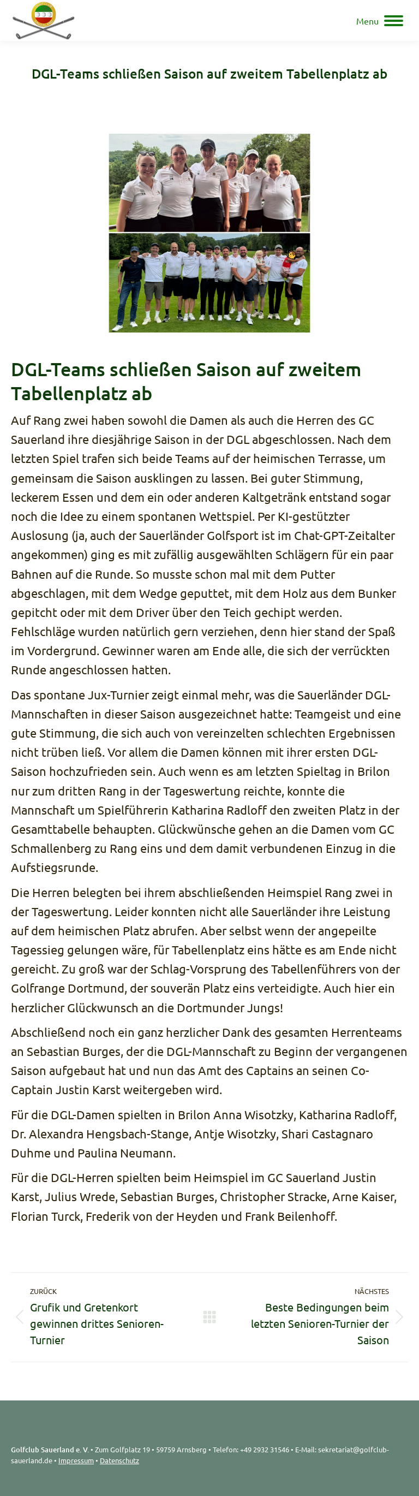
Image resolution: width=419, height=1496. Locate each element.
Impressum (76, 1460)
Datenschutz (119, 1460)
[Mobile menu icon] (379, 21)
